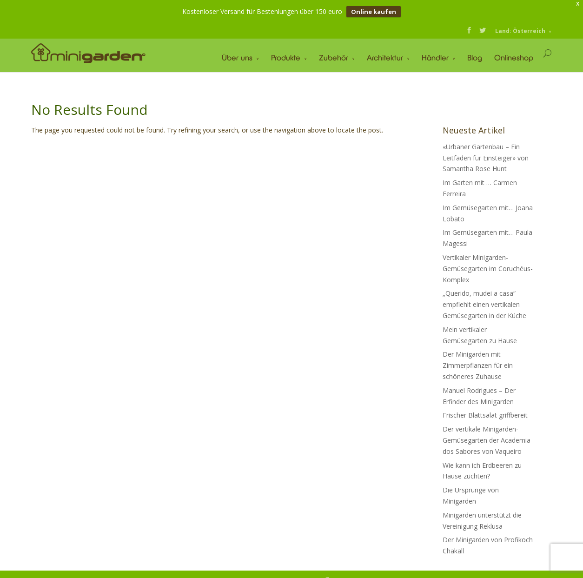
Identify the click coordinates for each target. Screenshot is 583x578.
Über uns (237, 57)
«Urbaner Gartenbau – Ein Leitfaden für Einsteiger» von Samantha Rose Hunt (486, 157)
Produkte (285, 57)
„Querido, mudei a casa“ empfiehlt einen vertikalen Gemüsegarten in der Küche (484, 303)
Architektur (385, 57)
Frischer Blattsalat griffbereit (485, 414)
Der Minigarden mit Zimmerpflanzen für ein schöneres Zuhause (478, 364)
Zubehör (333, 57)
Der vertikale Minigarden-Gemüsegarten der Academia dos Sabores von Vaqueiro (486, 439)
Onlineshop (513, 57)
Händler (435, 57)
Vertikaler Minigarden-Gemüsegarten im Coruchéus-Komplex (488, 268)
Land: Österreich (520, 30)
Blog (474, 57)
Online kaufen (373, 11)
